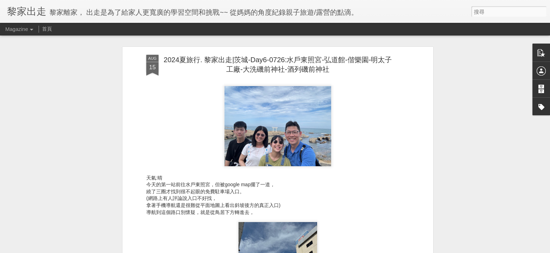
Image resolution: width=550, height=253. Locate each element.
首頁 (47, 29)
